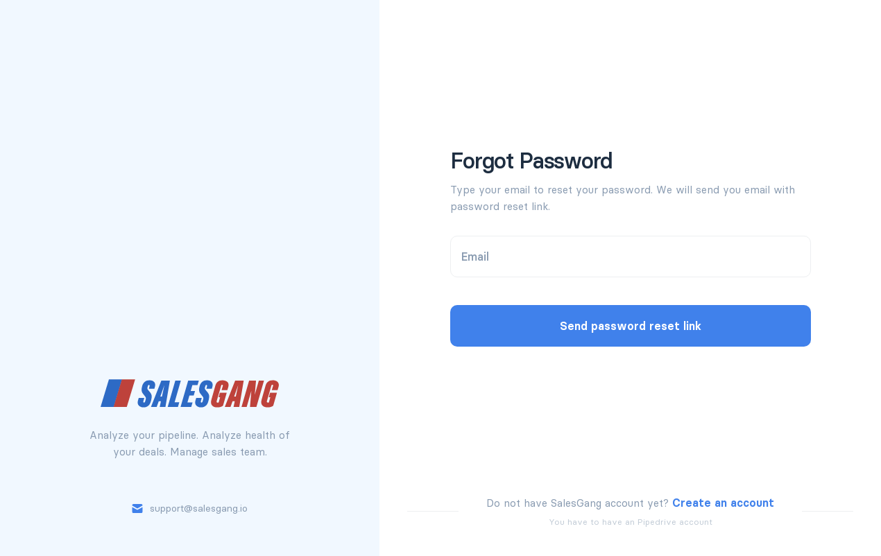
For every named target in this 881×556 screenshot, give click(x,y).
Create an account (723, 503)
